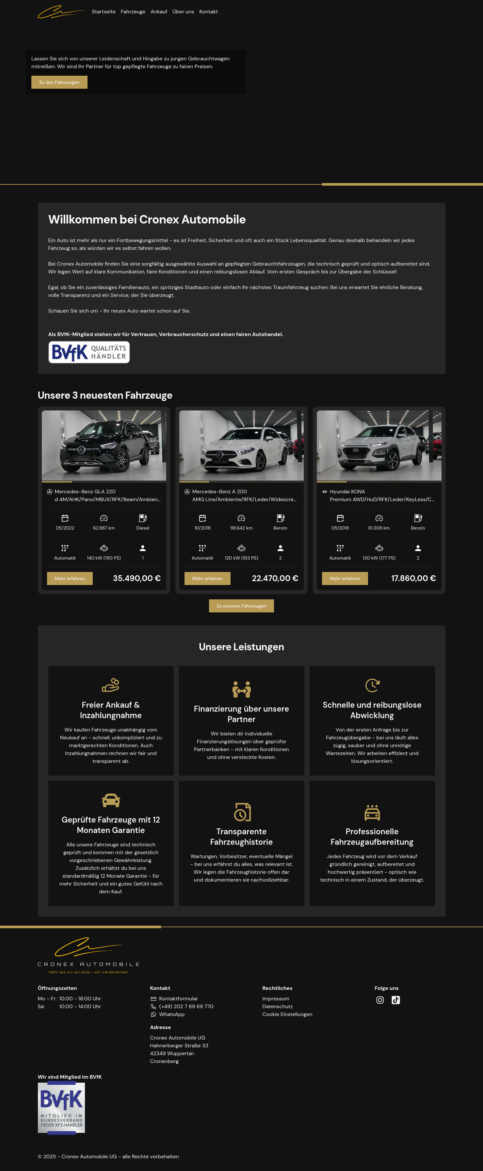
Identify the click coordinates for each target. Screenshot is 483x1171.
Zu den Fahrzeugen (59, 82)
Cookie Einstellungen (288, 1014)
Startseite (104, 11)
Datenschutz (278, 1006)
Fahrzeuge (133, 11)
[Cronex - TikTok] (396, 1000)
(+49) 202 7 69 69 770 (186, 1006)
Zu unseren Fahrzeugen (241, 606)
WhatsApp (172, 1014)
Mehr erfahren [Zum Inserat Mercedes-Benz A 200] (207, 578)
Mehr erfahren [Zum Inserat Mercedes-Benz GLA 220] (70, 578)
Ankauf (159, 11)
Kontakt (208, 11)
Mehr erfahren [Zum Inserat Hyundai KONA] (345, 578)
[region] (104, 445)
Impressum (276, 998)
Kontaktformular (178, 998)
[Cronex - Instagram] (380, 1000)
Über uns (183, 11)
